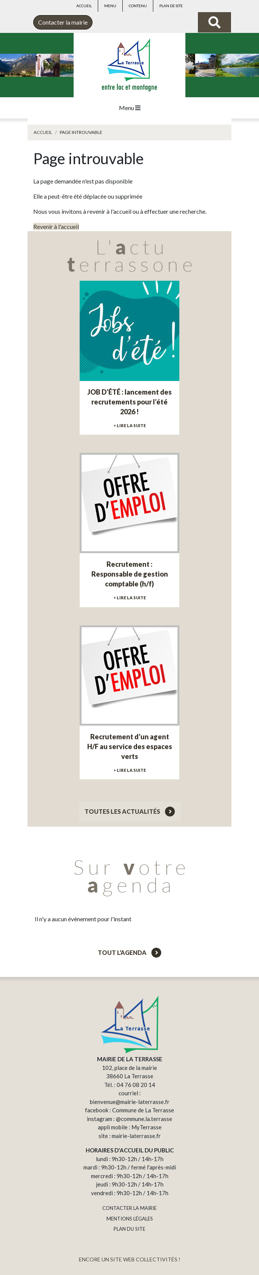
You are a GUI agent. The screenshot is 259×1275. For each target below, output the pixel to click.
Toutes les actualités (130, 811)
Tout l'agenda (129, 952)
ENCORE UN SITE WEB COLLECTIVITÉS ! (129, 1259)
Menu (110, 5)
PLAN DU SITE (129, 1229)
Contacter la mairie (63, 22)
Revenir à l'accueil (56, 226)
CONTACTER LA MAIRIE (129, 1208)
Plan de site (171, 5)
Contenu (138, 5)
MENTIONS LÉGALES (129, 1219)
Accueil (84, 5)
